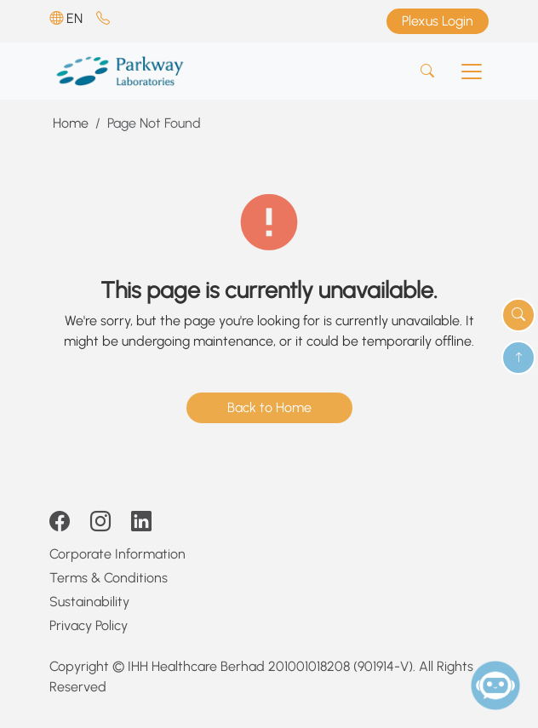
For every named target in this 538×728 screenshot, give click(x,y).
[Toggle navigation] (472, 71)
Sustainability (89, 601)
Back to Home (269, 407)
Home (71, 123)
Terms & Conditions (108, 578)
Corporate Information (117, 554)
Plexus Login (437, 21)
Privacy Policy (88, 625)
